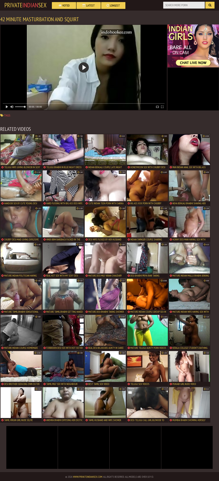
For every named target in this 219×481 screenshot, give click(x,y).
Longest (113, 5)
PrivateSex (25, 5)
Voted (64, 5)
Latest (88, 5)
